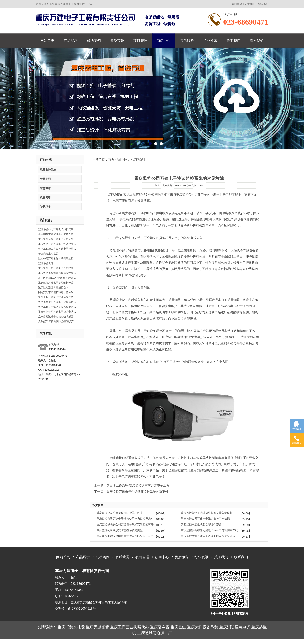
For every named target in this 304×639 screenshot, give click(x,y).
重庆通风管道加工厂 (154, 633)
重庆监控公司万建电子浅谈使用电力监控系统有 (125, 518)
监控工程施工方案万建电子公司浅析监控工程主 (57, 248)
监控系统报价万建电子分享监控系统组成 (57, 302)
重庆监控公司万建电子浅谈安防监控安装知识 (57, 311)
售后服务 (187, 41)
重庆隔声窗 (159, 627)
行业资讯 (210, 41)
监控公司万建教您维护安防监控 (55, 258)
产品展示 (71, 41)
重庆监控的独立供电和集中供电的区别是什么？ (125, 536)
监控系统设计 (45, 263)
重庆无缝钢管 (97, 627)
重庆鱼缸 (178, 627)
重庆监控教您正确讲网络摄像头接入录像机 (206, 512)
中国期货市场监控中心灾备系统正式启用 (57, 234)
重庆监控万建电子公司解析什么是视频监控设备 (57, 282)
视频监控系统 (48, 169)
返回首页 (236, 3)
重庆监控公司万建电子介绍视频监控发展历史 (57, 268)
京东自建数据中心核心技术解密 (55, 316)
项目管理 (140, 41)
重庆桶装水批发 (71, 627)
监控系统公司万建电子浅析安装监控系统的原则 (57, 229)
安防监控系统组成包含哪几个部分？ (202, 524)
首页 (111, 159)
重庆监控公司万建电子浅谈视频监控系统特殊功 (57, 243)
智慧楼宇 (45, 206)
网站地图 (262, 3)
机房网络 (45, 197)
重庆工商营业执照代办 (129, 627)
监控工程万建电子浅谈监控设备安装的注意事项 (57, 297)
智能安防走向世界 (48, 253)
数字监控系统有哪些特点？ (53, 287)
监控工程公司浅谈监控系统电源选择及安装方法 (57, 306)
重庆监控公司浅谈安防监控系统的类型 (120, 530)
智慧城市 (45, 188)
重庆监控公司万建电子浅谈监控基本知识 (205, 518)
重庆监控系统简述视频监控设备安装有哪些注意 (57, 272)
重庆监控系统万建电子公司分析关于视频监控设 (57, 239)
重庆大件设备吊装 (202, 627)
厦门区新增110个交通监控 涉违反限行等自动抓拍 (57, 277)
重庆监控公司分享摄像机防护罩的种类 (120, 512)
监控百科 (139, 159)
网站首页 (47, 41)
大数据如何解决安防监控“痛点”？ (56, 321)
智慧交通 (45, 178)
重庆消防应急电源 (234, 627)
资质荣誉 (117, 41)
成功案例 (94, 41)
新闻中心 (164, 41)
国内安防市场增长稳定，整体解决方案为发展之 (57, 292)
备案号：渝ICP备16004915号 (75, 608)
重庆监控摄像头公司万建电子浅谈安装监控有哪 (125, 524)
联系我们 (257, 41)
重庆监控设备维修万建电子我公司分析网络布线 (209, 530)
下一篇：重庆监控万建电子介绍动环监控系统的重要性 (131, 491)
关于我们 (249, 3)
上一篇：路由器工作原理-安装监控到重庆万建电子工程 (131, 485)
